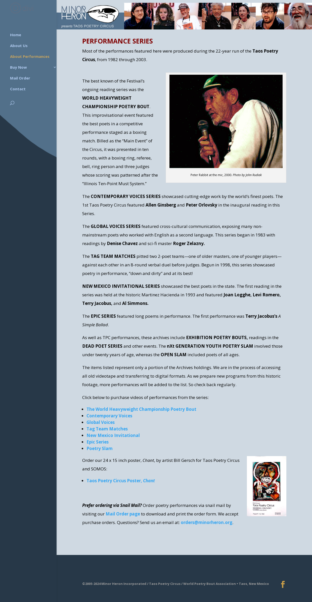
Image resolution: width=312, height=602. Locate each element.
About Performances (30, 54)
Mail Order (20, 76)
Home (15, 32)
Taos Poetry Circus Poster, (120, 481)
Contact (18, 87)
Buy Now (18, 65)
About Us (19, 43)
